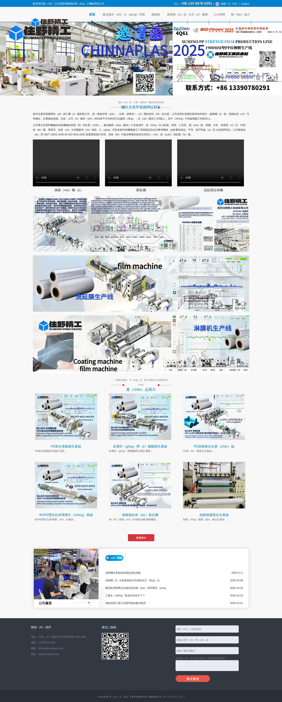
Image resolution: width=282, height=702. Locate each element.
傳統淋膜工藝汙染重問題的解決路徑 (125, 603)
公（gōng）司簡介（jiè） (134, 22)
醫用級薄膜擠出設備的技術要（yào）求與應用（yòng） (136, 587)
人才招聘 (219, 14)
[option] (66, 578)
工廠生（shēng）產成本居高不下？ (125, 595)
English (245, 3)
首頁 (92, 14)
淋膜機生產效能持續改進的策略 (123, 572)
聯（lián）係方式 (240, 22)
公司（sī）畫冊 (198, 14)
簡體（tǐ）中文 (229, 3)
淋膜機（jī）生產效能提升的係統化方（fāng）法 (132, 580)
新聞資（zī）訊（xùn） (177, 22)
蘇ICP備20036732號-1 (174, 697)
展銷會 (155, 14)
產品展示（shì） (113, 14)
